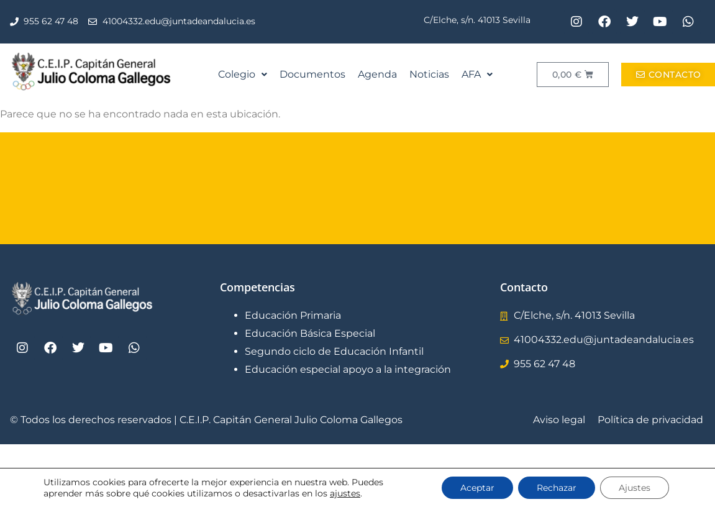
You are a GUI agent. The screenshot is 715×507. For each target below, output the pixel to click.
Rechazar (556, 487)
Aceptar (477, 487)
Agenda (377, 74)
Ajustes (634, 487)
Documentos (312, 74)
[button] (242, 74)
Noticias (429, 74)
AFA (477, 74)
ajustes (345, 493)
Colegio (242, 74)
